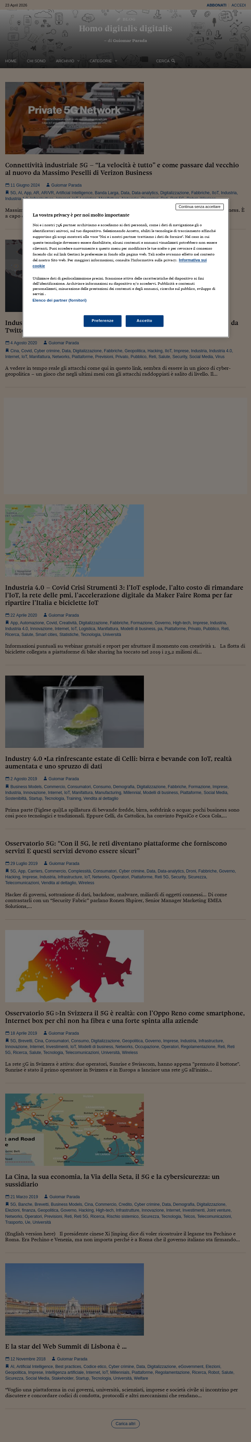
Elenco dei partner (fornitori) (60, 301)
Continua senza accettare (200, 207)
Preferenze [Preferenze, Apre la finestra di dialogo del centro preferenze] (103, 320)
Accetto (145, 320)
